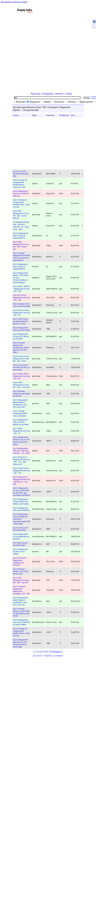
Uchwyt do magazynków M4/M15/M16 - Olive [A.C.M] (21, 203)
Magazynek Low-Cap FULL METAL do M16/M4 (21, 422)
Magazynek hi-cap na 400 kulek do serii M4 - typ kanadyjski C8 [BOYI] (21, 491)
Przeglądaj (48, 93)
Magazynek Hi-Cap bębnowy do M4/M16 (21, 536)
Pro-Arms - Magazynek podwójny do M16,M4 (20, 561)
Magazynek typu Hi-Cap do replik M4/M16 (20, 235)
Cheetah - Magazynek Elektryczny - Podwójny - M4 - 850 (21, 590)
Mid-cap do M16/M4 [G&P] (20, 544)
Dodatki (24, 2)
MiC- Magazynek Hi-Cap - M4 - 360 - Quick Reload (21, 214)
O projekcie (58, 655)
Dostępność (64, 115)
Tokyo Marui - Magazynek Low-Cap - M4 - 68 (21, 376)
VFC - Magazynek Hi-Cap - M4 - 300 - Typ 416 (21, 580)
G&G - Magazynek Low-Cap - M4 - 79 (21, 430)
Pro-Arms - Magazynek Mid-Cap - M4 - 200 (21, 297)
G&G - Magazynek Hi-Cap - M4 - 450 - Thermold (21, 384)
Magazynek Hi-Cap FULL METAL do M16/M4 (21, 336)
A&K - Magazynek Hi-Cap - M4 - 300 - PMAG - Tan (21, 245)
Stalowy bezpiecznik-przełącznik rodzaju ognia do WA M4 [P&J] (21, 347)
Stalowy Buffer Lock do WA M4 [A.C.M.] (20, 571)
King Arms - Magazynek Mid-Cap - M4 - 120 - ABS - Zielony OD (21, 460)
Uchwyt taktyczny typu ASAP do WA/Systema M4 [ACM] (21, 612)
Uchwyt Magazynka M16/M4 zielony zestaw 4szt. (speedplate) (21, 256)
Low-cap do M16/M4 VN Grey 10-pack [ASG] (21, 367)
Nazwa (16, 115)
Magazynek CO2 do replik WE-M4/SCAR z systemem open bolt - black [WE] (21, 519)
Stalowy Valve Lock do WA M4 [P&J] (21, 305)
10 (50, 651)
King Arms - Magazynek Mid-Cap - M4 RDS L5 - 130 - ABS (21, 480)
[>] (17, 171)
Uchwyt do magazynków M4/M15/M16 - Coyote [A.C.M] (20, 183)
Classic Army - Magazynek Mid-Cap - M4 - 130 (21, 470)
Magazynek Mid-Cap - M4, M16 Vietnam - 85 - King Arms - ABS (21, 225)
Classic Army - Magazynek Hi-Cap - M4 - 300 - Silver (21, 358)
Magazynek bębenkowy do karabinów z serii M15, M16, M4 (20, 403)
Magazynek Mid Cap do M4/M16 (21, 509)
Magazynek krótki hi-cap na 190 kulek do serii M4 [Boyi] (21, 441)
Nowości (59, 93)
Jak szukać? (37, 655)
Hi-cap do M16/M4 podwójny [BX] (21, 173)
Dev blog (16, 2)
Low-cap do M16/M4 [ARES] (20, 528)
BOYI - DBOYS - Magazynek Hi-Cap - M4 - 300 (21, 288)
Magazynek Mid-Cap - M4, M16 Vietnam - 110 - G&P (21, 450)
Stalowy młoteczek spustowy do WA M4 (21, 393)
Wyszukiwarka (7, 2)
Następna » (57, 651)
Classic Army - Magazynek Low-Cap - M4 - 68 (21, 312)
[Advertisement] (9, 51)
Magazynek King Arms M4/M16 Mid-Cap (21, 193)
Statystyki (48, 655)
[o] (14, 171)
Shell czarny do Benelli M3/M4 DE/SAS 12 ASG (20, 321)
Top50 (69, 93)
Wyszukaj (35, 93)
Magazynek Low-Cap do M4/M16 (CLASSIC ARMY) (21, 622)
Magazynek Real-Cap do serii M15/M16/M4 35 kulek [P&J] (20, 643)
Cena (73, 115)
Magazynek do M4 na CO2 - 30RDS (20, 551)
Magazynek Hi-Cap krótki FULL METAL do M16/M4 (21, 501)
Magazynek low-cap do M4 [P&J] (21, 328)
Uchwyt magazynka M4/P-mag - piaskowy (20, 413)
